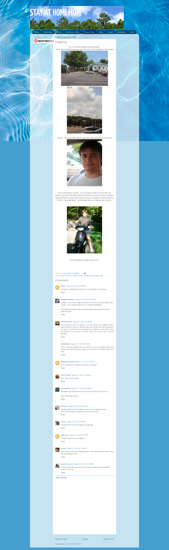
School (80, 276)
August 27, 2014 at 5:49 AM (80, 344)
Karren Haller (66, 375)
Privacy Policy (88, 32)
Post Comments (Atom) (73, 544)
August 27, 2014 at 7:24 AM (85, 362)
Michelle (64, 406)
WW (101, 276)
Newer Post (61, 539)
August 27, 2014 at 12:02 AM (85, 299)
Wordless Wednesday (91, 276)
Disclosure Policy (72, 32)
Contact (110, 32)
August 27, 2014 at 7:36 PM (76, 448)
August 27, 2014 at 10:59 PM (83, 464)
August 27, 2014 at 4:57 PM (78, 435)
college (74, 276)
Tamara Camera (67, 464)
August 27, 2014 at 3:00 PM (76, 422)
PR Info (59, 32)
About (100, 32)
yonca (63, 422)
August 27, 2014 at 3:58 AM (82, 322)
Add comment (61, 478)
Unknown (64, 435)
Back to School (66, 276)
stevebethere (66, 388)
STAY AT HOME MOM (55, 13)
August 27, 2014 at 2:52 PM (77, 406)
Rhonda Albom (66, 322)
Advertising (47, 32)
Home (37, 32)
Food (132, 32)
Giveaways (121, 32)
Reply (63, 292)
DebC (63, 286)
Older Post (108, 539)
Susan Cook (67, 273)
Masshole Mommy (68, 362)
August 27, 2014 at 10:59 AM (81, 388)
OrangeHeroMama (68, 299)
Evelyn (63, 448)
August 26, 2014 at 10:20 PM (76, 286)
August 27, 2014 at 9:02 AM (81, 375)
